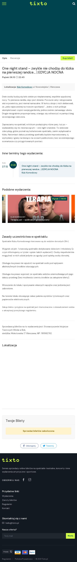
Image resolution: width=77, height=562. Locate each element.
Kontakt (6, 508)
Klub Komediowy (24, 87)
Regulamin (7, 504)
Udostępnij (29, 446)
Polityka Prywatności (24, 559)
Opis (4, 58)
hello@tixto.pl (10, 523)
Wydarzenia (7, 496)
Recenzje (15, 58)
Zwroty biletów (9, 500)
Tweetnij (48, 446)
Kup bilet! (68, 58)
